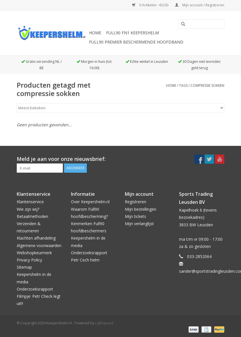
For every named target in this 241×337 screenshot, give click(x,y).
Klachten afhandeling (36, 238)
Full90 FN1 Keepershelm (132, 32)
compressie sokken (207, 85)
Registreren (135, 201)
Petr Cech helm (85, 260)
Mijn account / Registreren (199, 5)
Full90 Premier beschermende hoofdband (136, 42)
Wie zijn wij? (28, 209)
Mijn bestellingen (140, 209)
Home (95, 32)
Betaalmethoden (32, 216)
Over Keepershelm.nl (90, 201)
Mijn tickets (135, 216)
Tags (183, 85)
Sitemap (24, 267)
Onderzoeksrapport (35, 289)
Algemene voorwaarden (39, 245)
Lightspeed (104, 323)
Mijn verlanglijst (139, 223)
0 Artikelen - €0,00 (150, 5)
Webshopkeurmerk (34, 252)
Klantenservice (30, 201)
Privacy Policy (29, 260)
